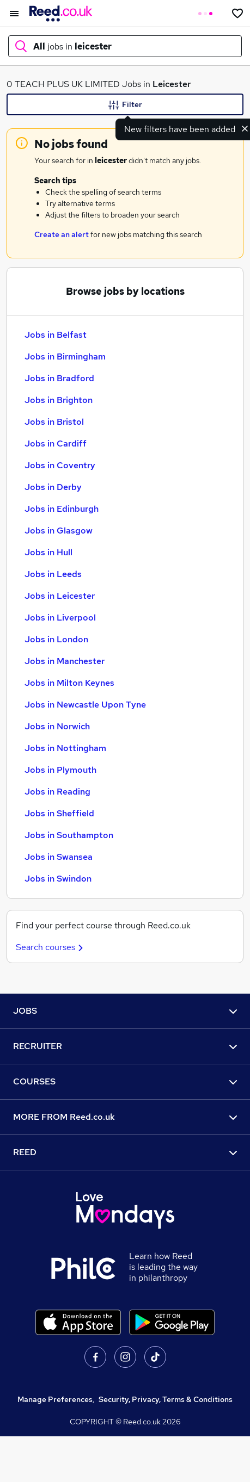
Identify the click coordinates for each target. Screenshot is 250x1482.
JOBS (125, 1010)
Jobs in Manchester (65, 661)
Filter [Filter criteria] (125, 105)
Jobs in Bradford (59, 378)
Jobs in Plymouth (60, 770)
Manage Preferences (55, 1399)
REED (125, 1152)
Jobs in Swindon (58, 878)
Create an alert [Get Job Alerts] (61, 234)
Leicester (172, 84)
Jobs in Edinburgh (62, 508)
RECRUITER (125, 1046)
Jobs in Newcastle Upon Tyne (85, 704)
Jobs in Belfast (56, 334)
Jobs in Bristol (54, 421)
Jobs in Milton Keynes (69, 683)
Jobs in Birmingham (65, 356)
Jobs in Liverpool (60, 617)
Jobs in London (56, 639)
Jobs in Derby (53, 487)
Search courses (51, 947)
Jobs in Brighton (59, 400)
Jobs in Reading (57, 791)
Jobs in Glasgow (59, 530)
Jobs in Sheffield (59, 813)
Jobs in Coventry (60, 465)
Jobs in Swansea (59, 857)
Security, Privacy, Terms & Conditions (166, 1399)
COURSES (125, 1081)
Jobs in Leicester (60, 596)
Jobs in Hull (48, 552)
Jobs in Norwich (57, 726)
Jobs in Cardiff (56, 443)
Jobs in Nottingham (65, 748)
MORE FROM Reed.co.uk (125, 1117)
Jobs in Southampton (69, 835)
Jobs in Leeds (53, 574)
